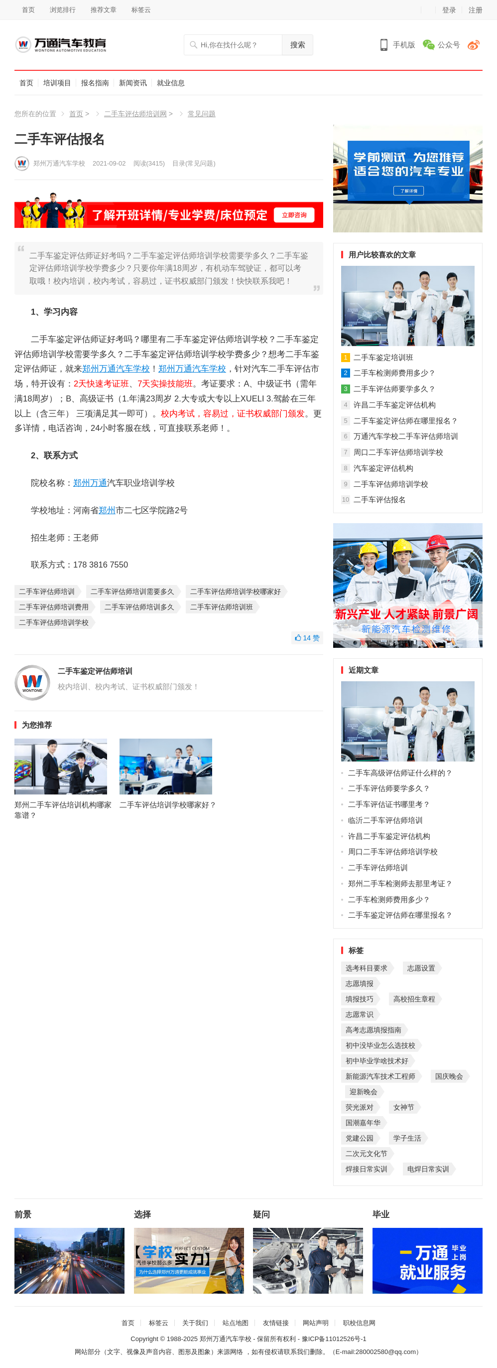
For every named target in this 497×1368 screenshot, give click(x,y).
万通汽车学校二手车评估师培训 (406, 436)
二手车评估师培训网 (135, 114)
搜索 (297, 44)
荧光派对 (359, 1107)
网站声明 (316, 1323)
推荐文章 (104, 9)
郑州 (90, 368)
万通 (107, 368)
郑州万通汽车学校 (59, 163)
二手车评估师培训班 (221, 606)
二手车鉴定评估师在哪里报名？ (406, 420)
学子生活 (407, 1138)
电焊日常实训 (428, 1169)
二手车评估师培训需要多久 (132, 591)
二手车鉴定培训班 (383, 357)
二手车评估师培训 (47, 591)
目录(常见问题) (194, 163)
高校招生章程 (414, 999)
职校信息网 (359, 1323)
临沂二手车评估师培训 (385, 820)
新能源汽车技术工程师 (380, 1076)
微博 (475, 44)
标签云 (141, 9)
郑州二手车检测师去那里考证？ (400, 883)
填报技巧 (359, 999)
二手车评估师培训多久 (139, 606)
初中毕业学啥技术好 (377, 1061)
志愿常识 (359, 1014)
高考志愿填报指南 (373, 1030)
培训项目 (57, 83)
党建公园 (359, 1138)
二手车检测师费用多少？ (395, 373)
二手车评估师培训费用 (54, 606)
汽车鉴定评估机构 (383, 468)
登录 (449, 10)
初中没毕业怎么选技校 (380, 1045)
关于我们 (195, 1323)
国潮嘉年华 (363, 1123)
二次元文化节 (366, 1154)
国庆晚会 (449, 1076)
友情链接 (276, 1323)
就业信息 (171, 83)
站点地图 (235, 1323)
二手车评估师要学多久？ (395, 389)
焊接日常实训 (366, 1169)
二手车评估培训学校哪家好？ (168, 808)
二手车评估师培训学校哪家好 (235, 591)
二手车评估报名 (380, 499)
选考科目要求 (366, 968)
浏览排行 (63, 9)
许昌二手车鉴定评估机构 (395, 404)
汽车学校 (133, 368)
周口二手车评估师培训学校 (398, 452)
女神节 (403, 1107)
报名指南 (95, 83)
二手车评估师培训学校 (54, 622)
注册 (476, 10)
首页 (28, 9)
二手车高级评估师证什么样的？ (400, 773)
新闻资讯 (133, 83)
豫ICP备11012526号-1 (334, 1339)
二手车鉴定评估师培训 (95, 670)
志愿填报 (359, 983)
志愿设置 (421, 968)
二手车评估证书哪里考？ (389, 804)
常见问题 (202, 114)
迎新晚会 (363, 1092)
